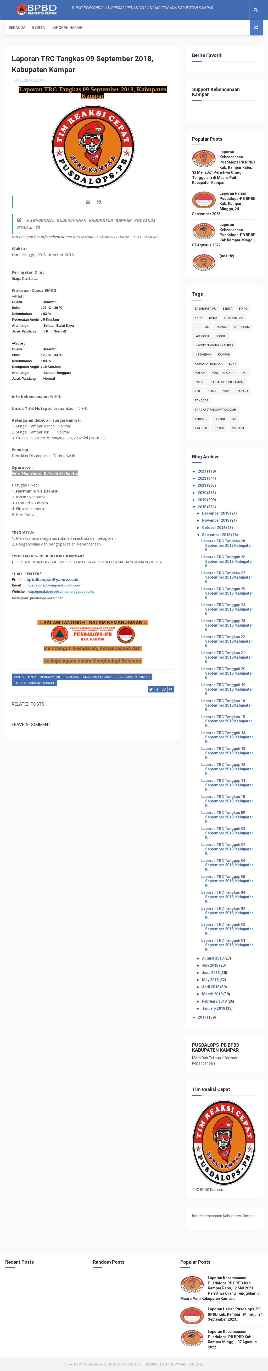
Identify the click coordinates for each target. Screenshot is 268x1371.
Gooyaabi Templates (186, 1364)
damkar (222, 327)
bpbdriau (202, 327)
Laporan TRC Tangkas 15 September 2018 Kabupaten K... (227, 721)
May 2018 (210, 980)
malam (200, 373)
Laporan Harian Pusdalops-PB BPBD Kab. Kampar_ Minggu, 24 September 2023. (224, 203)
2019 (202, 500)
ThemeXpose (93, 1364)
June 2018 (211, 973)
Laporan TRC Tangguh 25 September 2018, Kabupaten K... (227, 593)
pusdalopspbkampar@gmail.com (53, 585)
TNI (233, 419)
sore (226, 391)
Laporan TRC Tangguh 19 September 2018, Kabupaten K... (227, 689)
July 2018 (210, 965)
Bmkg (243, 308)
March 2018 (212, 994)
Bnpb (199, 318)
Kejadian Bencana (97, 677)
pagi (245, 373)
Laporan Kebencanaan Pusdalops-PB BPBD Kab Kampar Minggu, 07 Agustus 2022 (224, 235)
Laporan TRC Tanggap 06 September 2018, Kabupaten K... (227, 865)
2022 (202, 478)
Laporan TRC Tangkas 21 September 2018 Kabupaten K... (227, 657)
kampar (224, 354)
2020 (202, 493)
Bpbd (32, 677)
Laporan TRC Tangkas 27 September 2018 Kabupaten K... (227, 577)
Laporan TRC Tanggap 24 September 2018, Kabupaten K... (227, 609)
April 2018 (211, 987)
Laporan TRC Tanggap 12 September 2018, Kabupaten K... (227, 769)
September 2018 (216, 535)
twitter (201, 428)
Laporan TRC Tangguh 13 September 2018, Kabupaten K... (227, 753)
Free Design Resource (124, 1364)
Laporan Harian (67, 27)
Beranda (17, 27)
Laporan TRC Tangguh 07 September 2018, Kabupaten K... (227, 849)
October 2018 (214, 528)
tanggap (202, 400)
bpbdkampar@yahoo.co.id (52, 579)
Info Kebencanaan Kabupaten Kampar (223, 1216)
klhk (232, 364)
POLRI (199, 382)
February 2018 (214, 1001)
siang (212, 391)
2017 (202, 1017)
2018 (202, 507)
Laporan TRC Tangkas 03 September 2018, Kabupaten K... (227, 912)
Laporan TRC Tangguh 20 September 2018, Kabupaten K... (227, 673)
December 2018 (216, 513)
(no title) (227, 256)
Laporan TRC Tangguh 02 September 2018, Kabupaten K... (227, 928)
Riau (198, 391)
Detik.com (242, 327)
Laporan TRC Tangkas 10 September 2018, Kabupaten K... (227, 801)
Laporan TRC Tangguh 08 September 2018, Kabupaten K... (227, 833)
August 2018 (213, 958)
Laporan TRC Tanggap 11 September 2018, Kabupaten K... (227, 785)
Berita (38, 27)
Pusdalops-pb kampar (132, 677)
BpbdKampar (50, 677)
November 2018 (216, 520)
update (219, 428)
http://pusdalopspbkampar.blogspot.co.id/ (61, 592)
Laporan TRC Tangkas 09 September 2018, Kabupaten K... (227, 817)
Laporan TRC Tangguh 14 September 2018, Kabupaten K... (227, 737)
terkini (219, 419)
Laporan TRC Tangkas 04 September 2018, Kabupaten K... (227, 896)
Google (221, 336)
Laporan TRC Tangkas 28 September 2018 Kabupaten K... (227, 545)
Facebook (71, 677)
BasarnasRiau (205, 308)
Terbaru (201, 419)
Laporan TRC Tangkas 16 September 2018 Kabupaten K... (227, 705)
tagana (242, 391)
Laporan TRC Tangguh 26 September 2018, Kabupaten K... (227, 561)
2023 (202, 471)
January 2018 (214, 1008)
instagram (203, 354)
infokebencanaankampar (214, 345)
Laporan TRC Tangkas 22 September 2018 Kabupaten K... (227, 641)
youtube (238, 428)
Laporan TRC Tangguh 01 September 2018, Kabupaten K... (227, 944)
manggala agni (223, 373)
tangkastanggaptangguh (34, 683)
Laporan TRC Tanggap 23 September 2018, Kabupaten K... (227, 625)
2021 (202, 485)
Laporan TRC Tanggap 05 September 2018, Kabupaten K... (227, 881)
